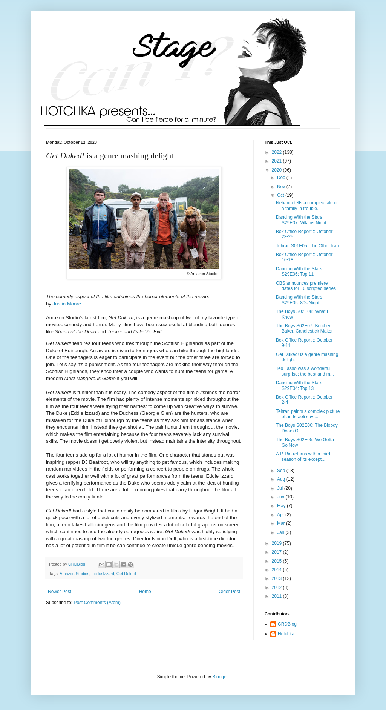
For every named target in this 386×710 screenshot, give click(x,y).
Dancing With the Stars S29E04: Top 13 (299, 385)
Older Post (229, 591)
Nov (281, 186)
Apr (281, 514)
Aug (281, 479)
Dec (281, 177)
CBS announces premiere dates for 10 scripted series (306, 286)
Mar (281, 523)
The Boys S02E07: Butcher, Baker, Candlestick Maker (304, 328)
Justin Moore (67, 304)
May (282, 505)
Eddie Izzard (103, 573)
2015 (277, 561)
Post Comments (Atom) (97, 602)
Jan (281, 532)
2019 (277, 543)
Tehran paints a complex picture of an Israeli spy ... (308, 414)
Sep (281, 470)
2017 (277, 552)
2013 (277, 578)
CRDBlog (287, 624)
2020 (277, 170)
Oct (281, 195)
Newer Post (59, 591)
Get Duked (126, 573)
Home (145, 591)
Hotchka (286, 633)
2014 (277, 569)
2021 (277, 161)
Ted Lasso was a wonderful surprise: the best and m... (305, 371)
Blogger (220, 676)
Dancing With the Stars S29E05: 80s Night (299, 299)
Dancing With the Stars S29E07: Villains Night (301, 220)
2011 (277, 596)
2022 (277, 152)
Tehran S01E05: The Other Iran (307, 245)
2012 (277, 587)
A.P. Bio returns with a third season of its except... (303, 456)
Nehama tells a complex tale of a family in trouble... (307, 205)
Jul (280, 488)
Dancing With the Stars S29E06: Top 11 (299, 271)
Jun (281, 497)
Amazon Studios (74, 573)
